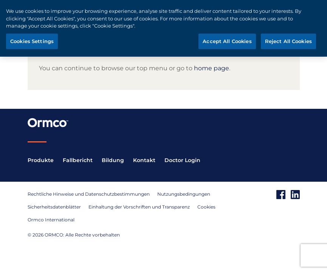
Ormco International (51, 220)
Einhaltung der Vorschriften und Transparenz (139, 207)
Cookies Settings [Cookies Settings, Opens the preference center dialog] (32, 41)
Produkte (41, 160)
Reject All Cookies (288, 41)
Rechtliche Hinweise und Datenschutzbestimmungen (89, 194)
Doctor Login (182, 160)
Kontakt (144, 160)
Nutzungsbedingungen (183, 194)
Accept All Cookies (227, 41)
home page (211, 68)
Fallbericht (78, 160)
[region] (163, 28)
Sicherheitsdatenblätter (54, 207)
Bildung (113, 160)
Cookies (206, 207)
